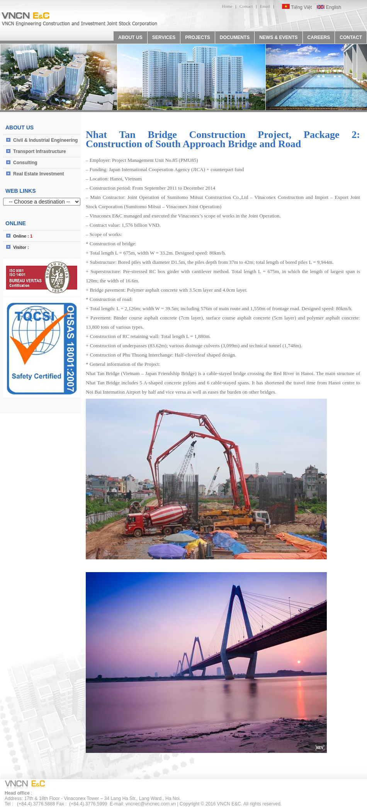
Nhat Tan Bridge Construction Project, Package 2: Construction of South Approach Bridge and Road (223, 139)
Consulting (25, 162)
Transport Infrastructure (39, 151)
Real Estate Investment (38, 174)
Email (265, 6)
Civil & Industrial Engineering (45, 140)
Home (227, 6)
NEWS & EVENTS (278, 37)
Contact (246, 6)
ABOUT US (130, 37)
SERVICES (163, 37)
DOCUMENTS (235, 37)
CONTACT (351, 37)
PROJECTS (197, 37)
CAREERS (319, 37)
